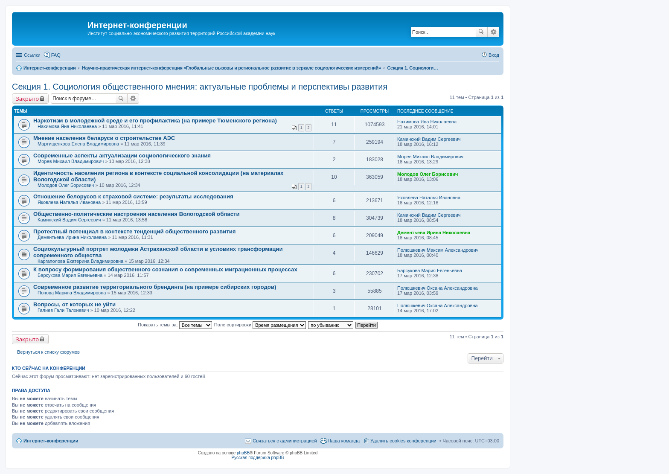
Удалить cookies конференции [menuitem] (403, 440)
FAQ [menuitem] (56, 55)
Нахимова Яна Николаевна (67, 126)
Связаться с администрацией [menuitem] (285, 440)
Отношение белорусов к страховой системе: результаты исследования (133, 196)
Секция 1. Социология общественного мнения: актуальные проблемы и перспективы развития (199, 86)
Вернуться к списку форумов (48, 352)
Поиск (481, 32)
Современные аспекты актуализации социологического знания (122, 155)
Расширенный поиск (493, 32)
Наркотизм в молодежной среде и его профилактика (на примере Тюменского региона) (155, 120)
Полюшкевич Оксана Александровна (437, 288)
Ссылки (32, 55)
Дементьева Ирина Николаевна (72, 237)
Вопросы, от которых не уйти (74, 304)
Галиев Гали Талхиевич (63, 310)
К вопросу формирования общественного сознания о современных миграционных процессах (165, 269)
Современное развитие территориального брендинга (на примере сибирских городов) (154, 287)
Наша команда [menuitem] (344, 440)
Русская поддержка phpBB (257, 457)
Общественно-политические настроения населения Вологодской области (136, 214)
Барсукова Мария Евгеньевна (70, 275)
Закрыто (27, 98)
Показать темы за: (175, 324)
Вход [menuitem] (494, 55)
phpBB (243, 453)
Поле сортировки (260, 324)
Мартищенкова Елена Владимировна (78, 143)
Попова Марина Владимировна (72, 292)
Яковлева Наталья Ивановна (69, 202)
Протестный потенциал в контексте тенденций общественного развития (134, 231)
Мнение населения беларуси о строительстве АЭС (104, 138)
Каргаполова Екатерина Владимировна (80, 261)
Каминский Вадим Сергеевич (429, 139)
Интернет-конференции (51, 440)
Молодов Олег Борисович (66, 185)
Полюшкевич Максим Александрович (438, 250)
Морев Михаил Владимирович (71, 161)
